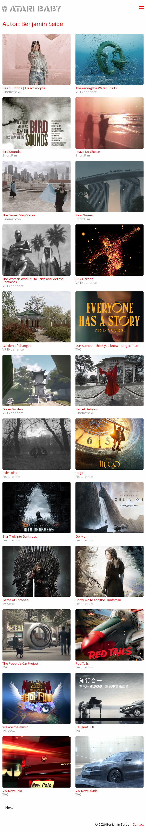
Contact (138, 824)
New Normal (84, 215)
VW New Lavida (86, 791)
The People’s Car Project (20, 663)
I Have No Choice (87, 151)
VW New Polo (12, 791)
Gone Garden (12, 409)
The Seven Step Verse (18, 215)
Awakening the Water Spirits (96, 88)
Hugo (79, 472)
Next (9, 807)
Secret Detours (86, 409)
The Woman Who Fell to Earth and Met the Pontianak (33, 280)
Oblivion (81, 536)
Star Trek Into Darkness (19, 536)
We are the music (15, 727)
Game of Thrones (15, 600)
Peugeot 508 (84, 727)
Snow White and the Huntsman (98, 600)
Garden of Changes (16, 345)
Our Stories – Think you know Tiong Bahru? (106, 345)
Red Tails (82, 663)
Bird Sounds (11, 151)
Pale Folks (9, 472)
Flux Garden (84, 279)
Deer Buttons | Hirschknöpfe (23, 88)
